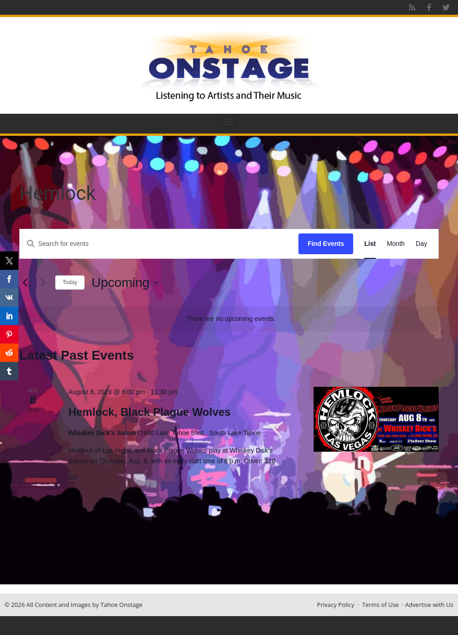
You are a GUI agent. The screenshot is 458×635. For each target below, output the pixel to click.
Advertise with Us (429, 604)
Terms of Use (380, 604)
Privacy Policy (335, 604)
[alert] (231, 319)
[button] (229, 121)
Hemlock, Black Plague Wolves (150, 412)
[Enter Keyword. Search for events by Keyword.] (159, 243)
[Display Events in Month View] (396, 243)
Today (70, 282)
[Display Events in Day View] (421, 243)
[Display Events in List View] (370, 243)
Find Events (326, 243)
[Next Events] (42, 282)
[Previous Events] (24, 282)
